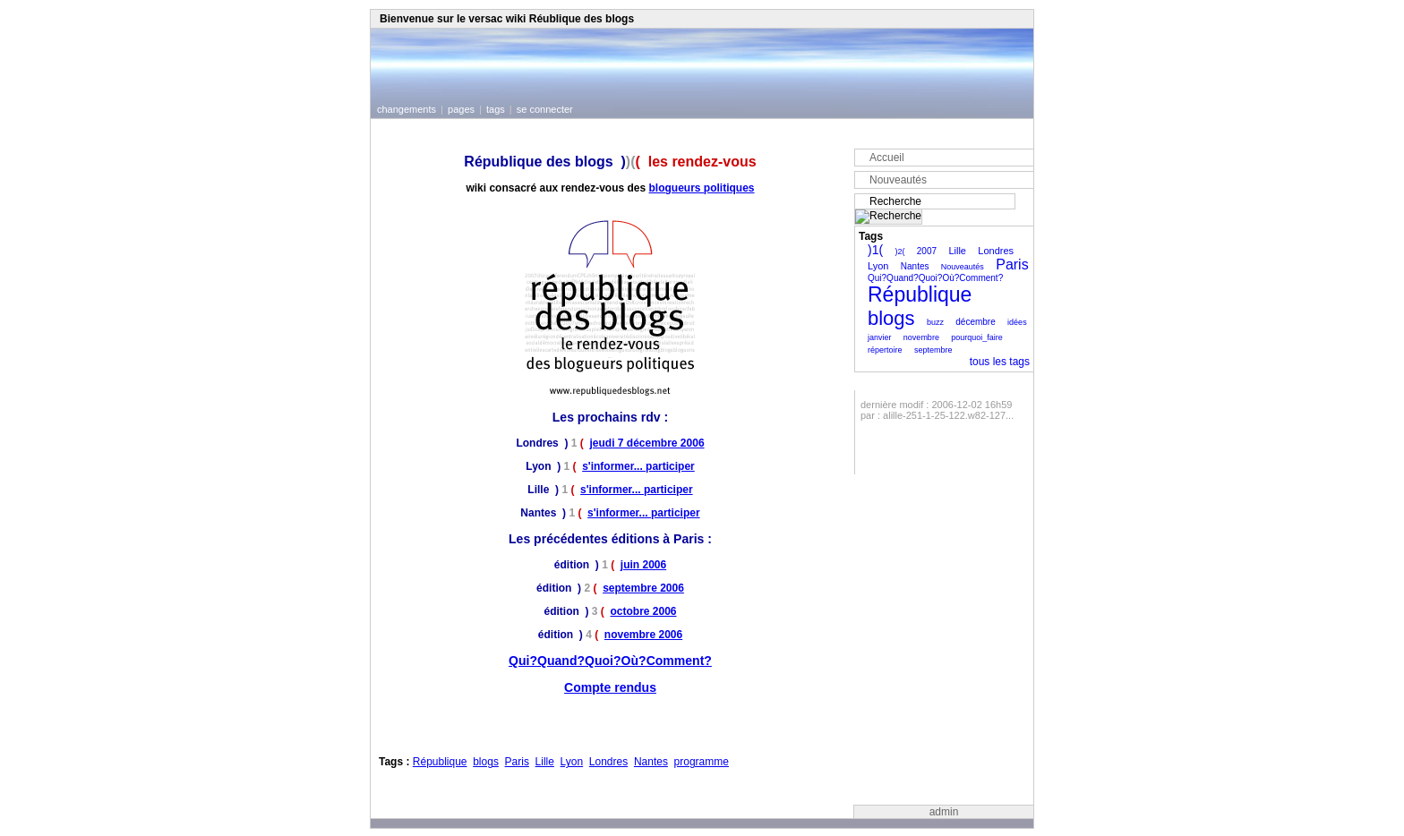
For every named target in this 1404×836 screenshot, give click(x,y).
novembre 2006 (643, 634)
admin (944, 812)
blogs (486, 761)
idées (1017, 322)
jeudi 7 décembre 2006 (646, 443)
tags (495, 109)
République (440, 761)
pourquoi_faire (977, 337)
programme (701, 761)
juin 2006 (643, 565)
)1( (875, 250)
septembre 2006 (643, 588)
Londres (608, 761)
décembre (975, 322)
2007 (927, 251)
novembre (921, 337)
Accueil (886, 157)
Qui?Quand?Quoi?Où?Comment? (610, 660)
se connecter (545, 109)
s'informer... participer (638, 466)
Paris (517, 761)
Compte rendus (610, 687)
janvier (880, 337)
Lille (544, 761)
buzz (935, 322)
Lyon (572, 761)
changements (406, 109)
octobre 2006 (643, 611)
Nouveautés (898, 180)
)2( (899, 251)
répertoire (885, 349)
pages (461, 109)
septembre (933, 349)
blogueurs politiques (702, 188)
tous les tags (1000, 361)
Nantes (651, 761)
